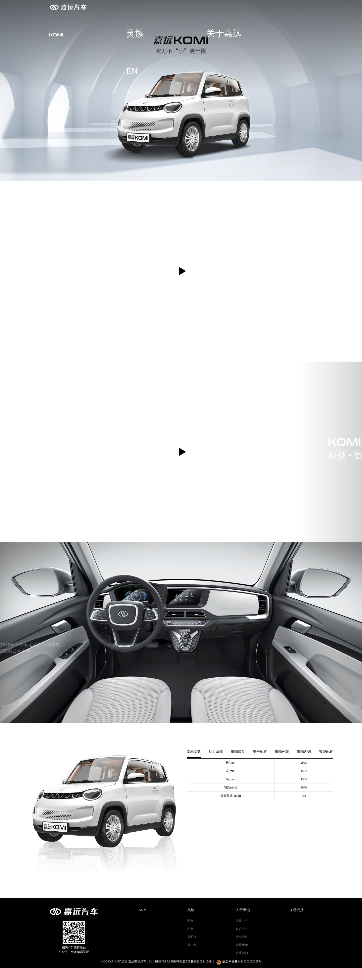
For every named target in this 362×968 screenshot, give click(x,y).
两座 (190, 921)
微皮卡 (191, 945)
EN (310, 7)
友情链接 (297, 910)
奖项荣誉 (242, 937)
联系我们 (242, 953)
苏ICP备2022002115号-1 (198, 961)
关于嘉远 (277, 7)
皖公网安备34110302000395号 (242, 961)
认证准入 (242, 929)
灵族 (241, 7)
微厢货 (191, 937)
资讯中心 (242, 921)
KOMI (143, 910)
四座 (190, 929)
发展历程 (242, 945)
